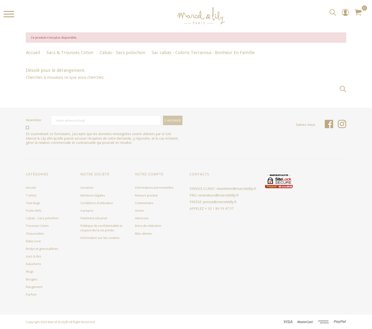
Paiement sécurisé (93, 218)
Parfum (31, 294)
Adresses (142, 218)
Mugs (30, 271)
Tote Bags (33, 203)
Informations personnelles (154, 187)
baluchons (33, 264)
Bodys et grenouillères (42, 249)
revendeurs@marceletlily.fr (218, 195)
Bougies (31, 279)
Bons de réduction (148, 226)
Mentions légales (92, 195)
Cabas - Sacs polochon (42, 218)
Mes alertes (143, 233)
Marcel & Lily (56, 322)
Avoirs (139, 210)
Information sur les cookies (100, 238)
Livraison (86, 187)
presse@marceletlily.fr (220, 202)
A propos (86, 210)
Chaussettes (35, 233)
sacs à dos (33, 256)
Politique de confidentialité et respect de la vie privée (101, 228)
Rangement (34, 287)
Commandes (144, 203)
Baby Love (33, 241)
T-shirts (31, 195)
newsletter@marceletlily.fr (236, 188)
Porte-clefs (34, 210)
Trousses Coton (37, 226)
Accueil (31, 187)
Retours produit (146, 195)
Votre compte (149, 174)
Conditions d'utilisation (96, 203)
